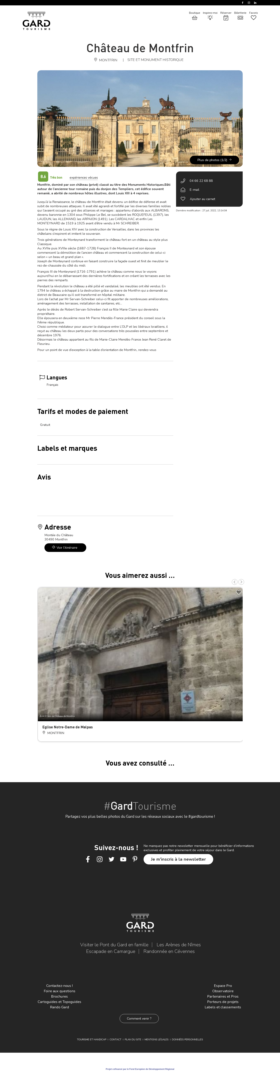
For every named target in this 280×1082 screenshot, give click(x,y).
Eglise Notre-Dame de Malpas (67, 726)
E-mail (194, 190)
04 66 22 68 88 (201, 181)
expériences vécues (84, 177)
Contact (115, 1039)
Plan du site (133, 1039)
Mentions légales (157, 1039)
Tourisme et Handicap (91, 1039)
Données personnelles (187, 1039)
